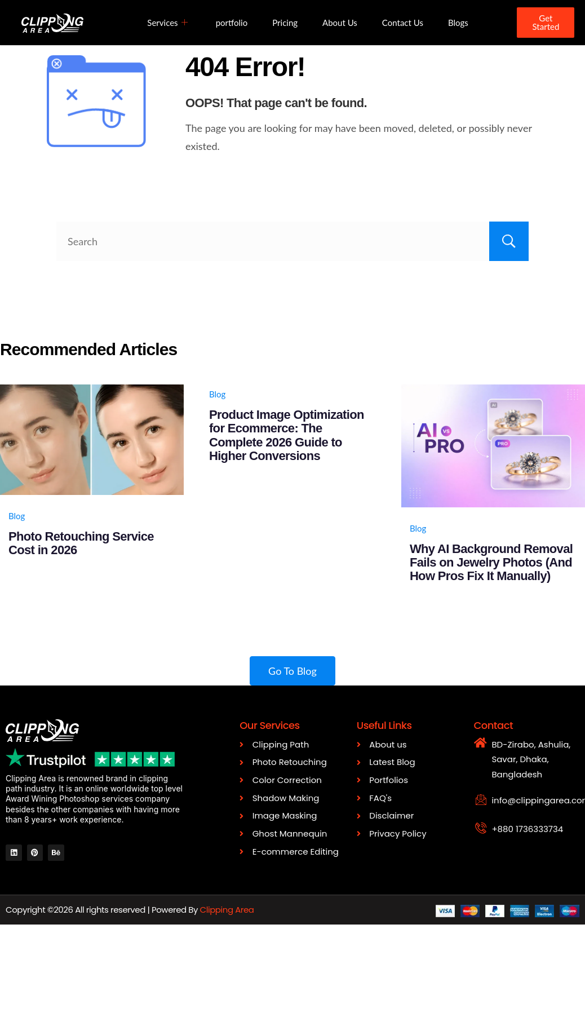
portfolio (232, 22)
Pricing (285, 22)
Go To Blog (292, 671)
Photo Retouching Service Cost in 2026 (81, 543)
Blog (16, 516)
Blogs (458, 22)
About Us (339, 22)
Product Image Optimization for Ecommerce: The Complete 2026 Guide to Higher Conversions (286, 435)
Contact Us (402, 22)
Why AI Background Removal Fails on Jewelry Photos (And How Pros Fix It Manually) (491, 562)
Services (167, 22)
